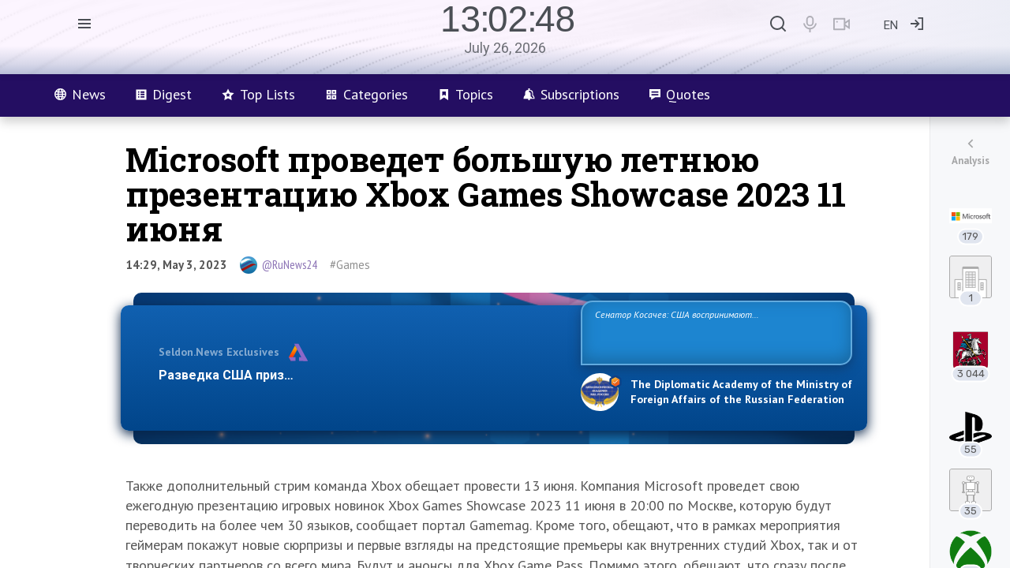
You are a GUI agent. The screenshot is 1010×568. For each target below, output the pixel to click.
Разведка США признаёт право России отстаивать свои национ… (361, 375)
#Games (350, 264)
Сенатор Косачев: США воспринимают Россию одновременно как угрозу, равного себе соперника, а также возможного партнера (714, 331)
